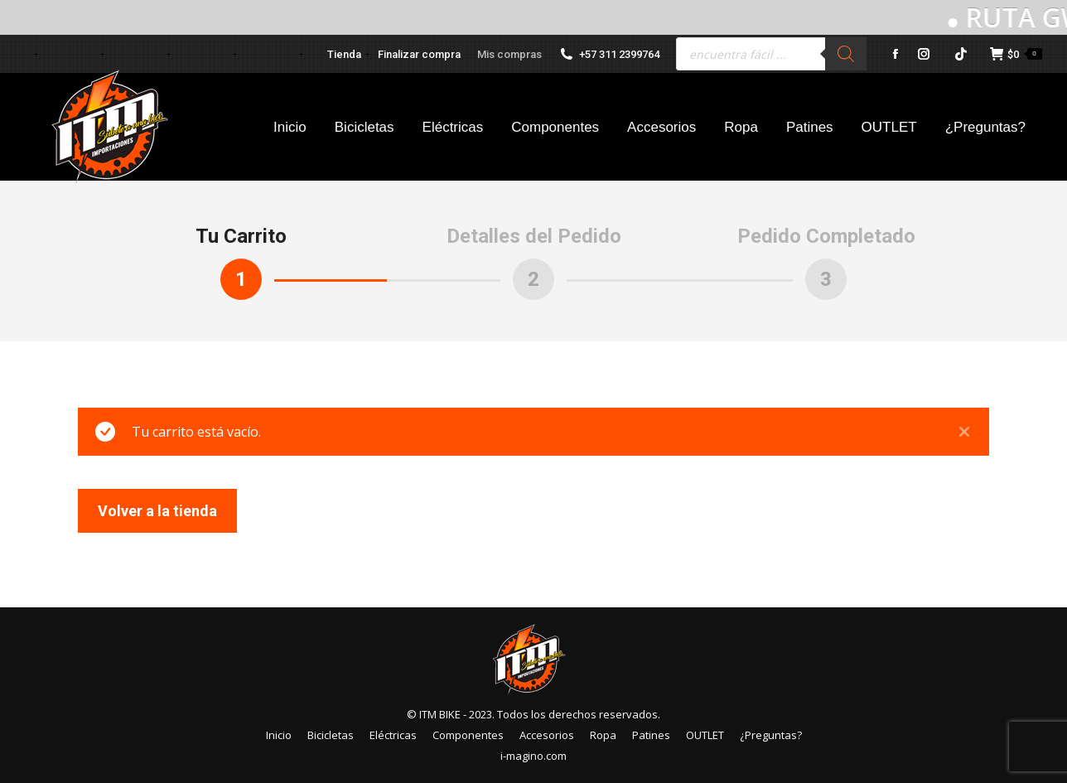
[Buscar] (846, 53)
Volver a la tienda (157, 511)
